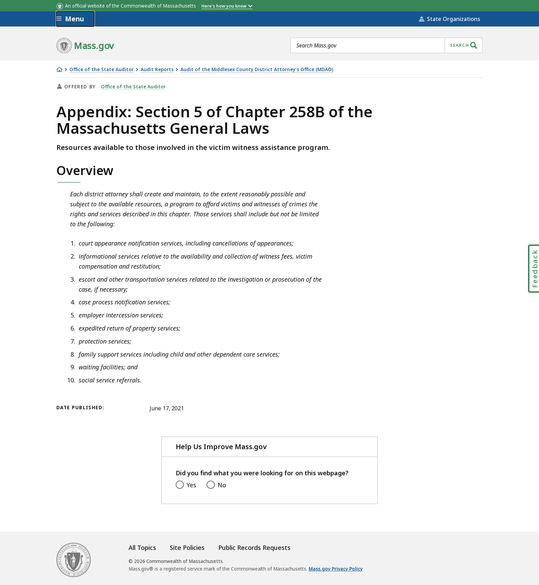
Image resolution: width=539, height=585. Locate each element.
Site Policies (187, 547)
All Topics (142, 547)
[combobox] (386, 45)
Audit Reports (157, 70)
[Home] (59, 69)
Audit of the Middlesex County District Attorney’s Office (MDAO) (256, 70)
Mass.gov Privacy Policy (336, 569)
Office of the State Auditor (101, 70)
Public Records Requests (254, 547)
